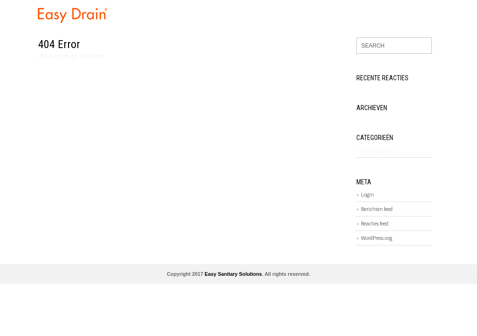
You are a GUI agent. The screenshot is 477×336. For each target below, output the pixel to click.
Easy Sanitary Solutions (233, 274)
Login (367, 194)
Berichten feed (377, 208)
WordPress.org (376, 237)
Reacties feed (374, 223)
